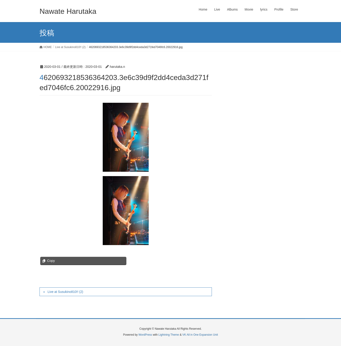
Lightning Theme (169, 334)
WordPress (145, 334)
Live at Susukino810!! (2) (65, 292)
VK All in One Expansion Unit (200, 334)
